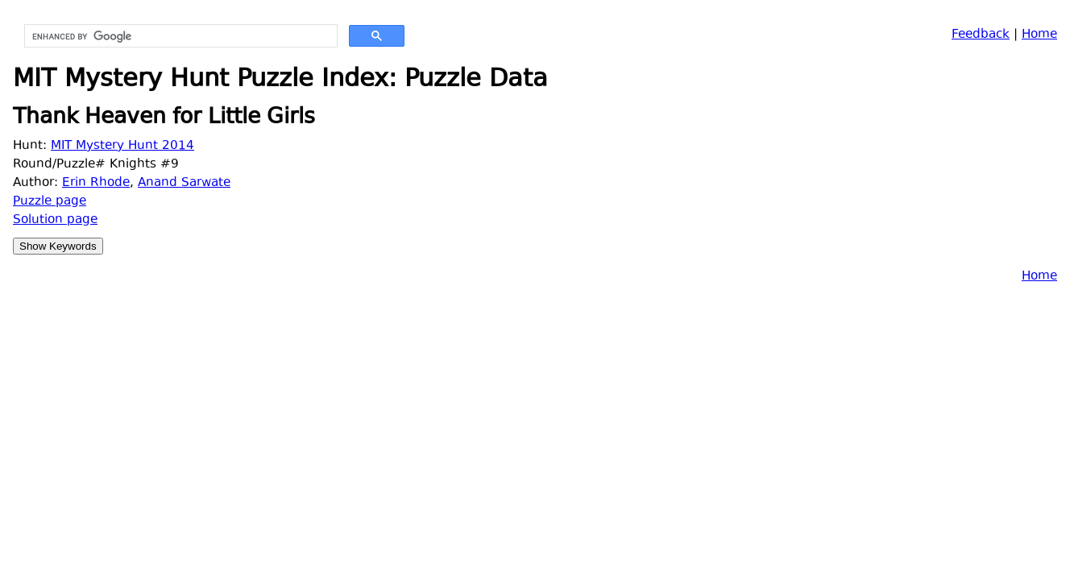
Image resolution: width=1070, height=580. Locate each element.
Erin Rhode (96, 183)
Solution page (55, 220)
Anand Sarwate (184, 183)
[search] (179, 36)
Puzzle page (49, 202)
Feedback (981, 35)
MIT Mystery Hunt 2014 (122, 146)
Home (1039, 35)
